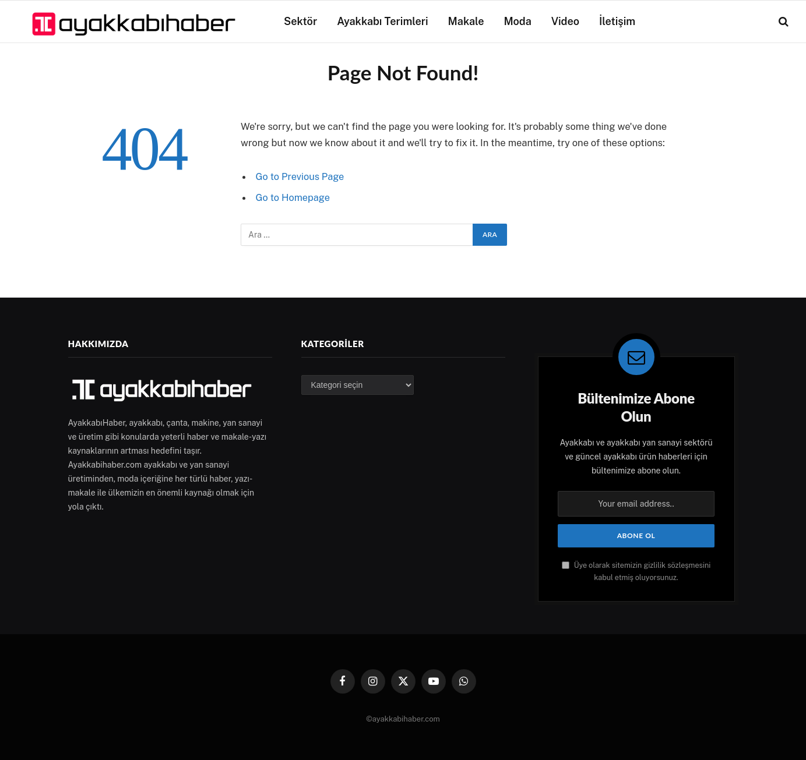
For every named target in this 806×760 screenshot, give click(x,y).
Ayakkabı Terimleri (382, 21)
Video (565, 21)
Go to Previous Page (301, 176)
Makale (466, 21)
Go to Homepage (293, 197)
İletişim (617, 21)
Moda (518, 21)
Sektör (300, 21)
